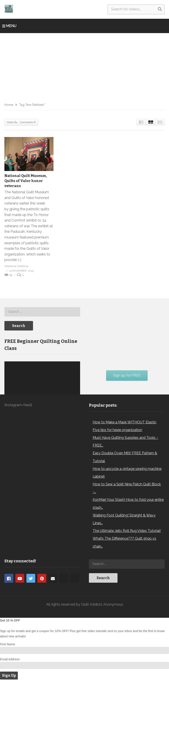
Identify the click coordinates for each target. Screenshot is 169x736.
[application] (42, 413)
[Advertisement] (84, 66)
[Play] (10, 430)
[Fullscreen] (74, 430)
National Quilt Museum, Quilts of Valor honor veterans (25, 181)
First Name (7, 698)
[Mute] (67, 430)
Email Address (10, 713)
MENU (9, 26)
